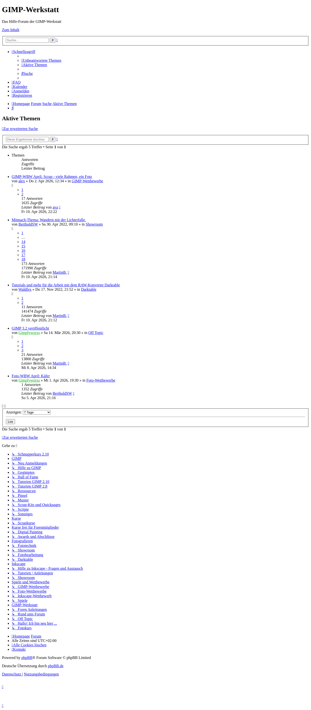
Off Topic (96, 333)
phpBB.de (55, 666)
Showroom (94, 224)
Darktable (88, 289)
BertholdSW (28, 224)
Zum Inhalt (10, 30)
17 (23, 255)
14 (23, 242)
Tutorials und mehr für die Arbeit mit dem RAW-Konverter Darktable (66, 285)
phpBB (26, 658)
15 (23, 246)
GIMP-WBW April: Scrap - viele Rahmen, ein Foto (52, 177)
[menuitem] (41, 60)
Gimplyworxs (29, 333)
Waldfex (25, 289)
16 (23, 250)
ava (55, 207)
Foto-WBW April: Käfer (31, 376)
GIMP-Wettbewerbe (87, 181)
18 (23, 259)
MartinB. (59, 272)
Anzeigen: (28, 412)
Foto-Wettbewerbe (100, 380)
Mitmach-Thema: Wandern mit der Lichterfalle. (49, 220)
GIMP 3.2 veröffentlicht (30, 328)
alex (21, 181)
